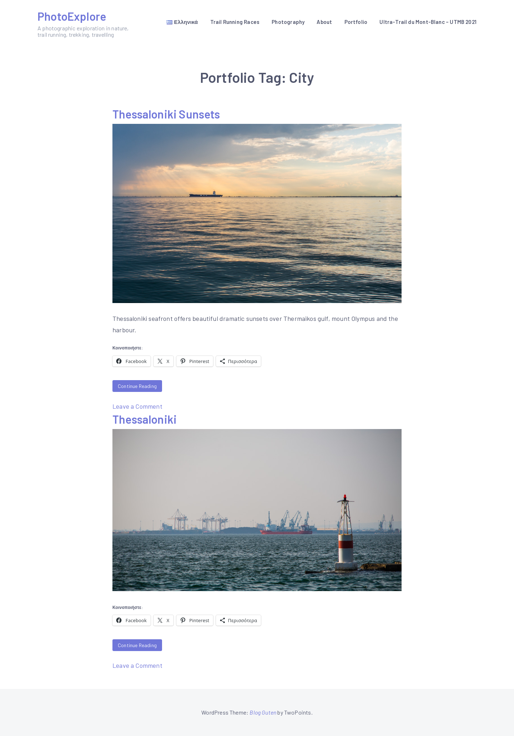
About (324, 22)
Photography (288, 22)
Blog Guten (263, 712)
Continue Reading (137, 386)
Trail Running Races (234, 22)
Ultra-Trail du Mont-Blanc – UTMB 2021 (428, 22)
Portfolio (356, 22)
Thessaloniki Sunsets (166, 114)
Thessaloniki (144, 419)
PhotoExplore (71, 16)
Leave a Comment (137, 406)
